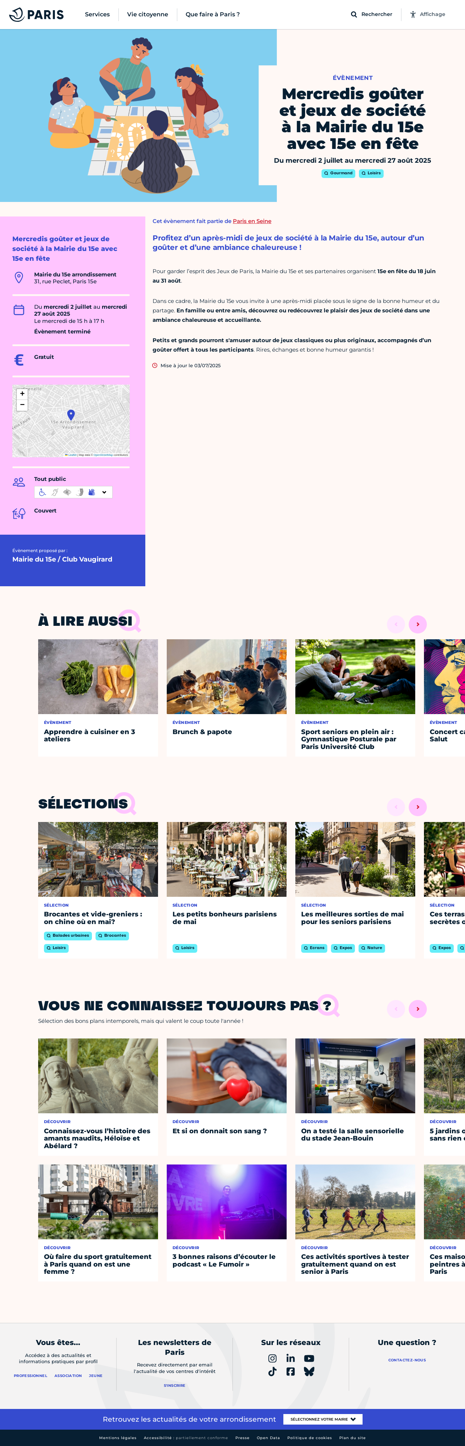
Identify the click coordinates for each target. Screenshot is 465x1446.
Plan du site (352, 1437)
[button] (71, 415)
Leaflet (71, 455)
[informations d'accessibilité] (73, 492)
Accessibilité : (186, 1437)
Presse (242, 1437)
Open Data (268, 1437)
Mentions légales (118, 1437)
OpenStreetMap (103, 455)
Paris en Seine (252, 221)
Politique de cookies (309, 1437)
